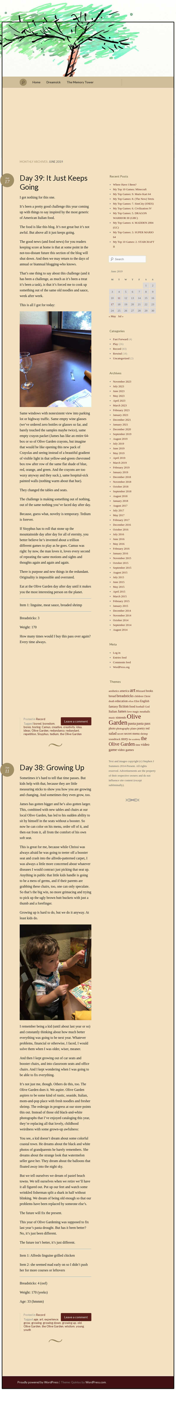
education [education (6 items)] (121, 701)
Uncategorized (121, 358)
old (80, 1323)
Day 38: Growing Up (52, 767)
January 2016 (120, 553)
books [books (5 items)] (149, 691)
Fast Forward (120, 339)
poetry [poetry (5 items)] (141, 728)
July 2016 (118, 534)
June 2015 (118, 582)
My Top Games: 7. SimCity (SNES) (133, 203)
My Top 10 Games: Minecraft (130, 189)
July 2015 (118, 577)
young (80, 1326)
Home (36, 82)
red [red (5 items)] (148, 728)
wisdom (70, 1326)
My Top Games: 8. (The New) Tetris (133, 198)
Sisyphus (42, 734)
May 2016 (118, 543)
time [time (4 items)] (138, 744)
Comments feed (122, 662)
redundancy (57, 730)
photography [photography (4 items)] (123, 728)
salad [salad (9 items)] (112, 733)
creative (57, 727)
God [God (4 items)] (147, 706)
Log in (116, 652)
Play (115, 344)
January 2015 (120, 605)
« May (112, 316)
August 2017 (120, 505)
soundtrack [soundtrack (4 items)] (114, 739)
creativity (69, 727)
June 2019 (118, 448)
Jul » (120, 316)
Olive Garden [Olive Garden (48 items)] (125, 719)
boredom (49, 723)
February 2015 (121, 601)
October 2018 (120, 486)
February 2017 (121, 520)
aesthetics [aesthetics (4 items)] (114, 691)
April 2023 (119, 400)
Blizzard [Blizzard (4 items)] (140, 691)
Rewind (117, 353)
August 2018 (120, 496)
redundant (72, 730)
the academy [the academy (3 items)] (134, 739)
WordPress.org (121, 667)
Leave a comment (76, 721)
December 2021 (122, 419)
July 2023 (118, 386)
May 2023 (118, 395)
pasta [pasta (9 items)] (132, 723)
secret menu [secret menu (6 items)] (132, 733)
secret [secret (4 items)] (120, 733)
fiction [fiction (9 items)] (124, 706)
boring (36, 727)
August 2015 (120, 572)
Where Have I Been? (125, 184)
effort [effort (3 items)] (130, 701)
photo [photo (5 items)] (112, 728)
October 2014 (120, 620)
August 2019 (120, 438)
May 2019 (118, 453)
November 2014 (122, 615)
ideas (27, 730)
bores (27, 727)
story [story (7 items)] (124, 739)
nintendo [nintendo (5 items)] (121, 717)
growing (36, 1323)
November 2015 (122, 558)
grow (27, 1323)
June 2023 (118, 391)
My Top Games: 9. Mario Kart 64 (132, 194)
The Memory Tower (80, 82)
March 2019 (120, 462)
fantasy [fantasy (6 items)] (113, 706)
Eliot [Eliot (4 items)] (136, 701)
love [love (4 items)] (129, 711)
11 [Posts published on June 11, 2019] (119, 298)
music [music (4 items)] (112, 717)
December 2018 (122, 477)
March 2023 (120, 405)
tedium (54, 734)
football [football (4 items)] (140, 706)
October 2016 (120, 529)
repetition (30, 734)
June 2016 (118, 539)
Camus (46, 727)
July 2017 (118, 510)
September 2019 (122, 434)
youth (27, 1329)
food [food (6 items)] (132, 706)
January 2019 (120, 472)
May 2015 (118, 586)
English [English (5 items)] (144, 701)
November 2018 (122, 481)
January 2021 (120, 424)
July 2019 (118, 443)
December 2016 (122, 524)
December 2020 (122, 429)
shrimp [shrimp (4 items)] (144, 733)
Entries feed (119, 657)
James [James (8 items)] (122, 711)
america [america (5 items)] (124, 691)
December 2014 (122, 610)
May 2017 (118, 515)
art (41, 1319)
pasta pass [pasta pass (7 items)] (143, 723)
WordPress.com (96, 1382)
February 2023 (121, 410)
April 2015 (119, 591)
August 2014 (120, 629)
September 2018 (122, 491)
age (36, 1319)
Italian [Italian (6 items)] (113, 711)
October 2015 (120, 563)
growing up (69, 1323)
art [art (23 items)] (132, 690)
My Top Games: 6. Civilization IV (132, 208)
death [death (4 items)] (112, 701)
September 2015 (122, 567)
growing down (52, 1323)
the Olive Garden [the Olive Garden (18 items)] (128, 741)
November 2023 (122, 381)
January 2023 (120, 415)
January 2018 (120, 500)
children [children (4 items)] (138, 696)
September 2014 (122, 625)
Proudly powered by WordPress (38, 1382)
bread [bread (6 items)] (112, 696)
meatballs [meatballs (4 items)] (145, 711)
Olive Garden (40, 730)
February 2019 (121, 467)
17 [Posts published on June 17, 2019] (112, 304)
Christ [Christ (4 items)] (147, 696)
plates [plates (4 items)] (133, 728)
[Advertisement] (88, 125)
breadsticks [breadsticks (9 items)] (125, 696)
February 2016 (121, 548)
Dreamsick (54, 82)
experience (51, 1319)
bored (37, 723)
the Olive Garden (71, 734)
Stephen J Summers (88, 49)
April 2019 (119, 458)
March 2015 (120, 596)
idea (79, 727)
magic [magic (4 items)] (135, 711)
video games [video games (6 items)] (126, 750)
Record (40, 719)
